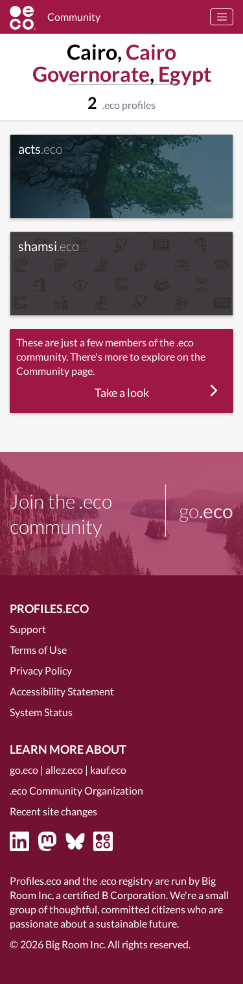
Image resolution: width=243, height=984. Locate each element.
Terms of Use (38, 649)
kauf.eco (108, 769)
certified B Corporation (114, 895)
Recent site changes (53, 811)
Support (28, 629)
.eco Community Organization (76, 790)
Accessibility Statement (62, 691)
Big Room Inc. (75, 944)
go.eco (24, 769)
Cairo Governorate (104, 62)
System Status (41, 712)
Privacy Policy (41, 670)
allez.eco (64, 769)
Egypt (184, 73)
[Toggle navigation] (221, 16)
